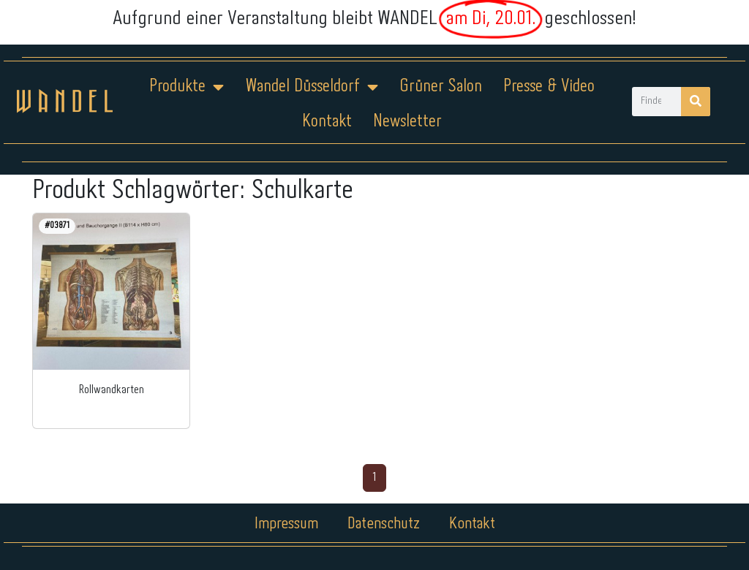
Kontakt (327, 121)
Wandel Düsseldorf (311, 87)
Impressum (286, 524)
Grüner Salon (440, 86)
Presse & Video (549, 86)
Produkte (186, 87)
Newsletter (407, 121)
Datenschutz (383, 524)
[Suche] (695, 101)
